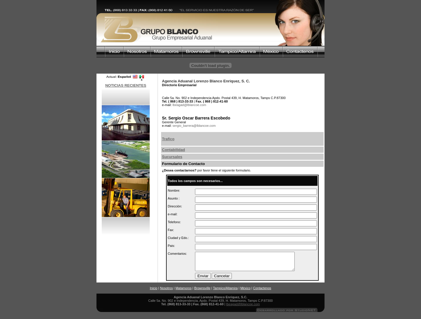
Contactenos (262, 291)
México (245, 291)
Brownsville (202, 291)
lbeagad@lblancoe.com (243, 307)
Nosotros (166, 291)
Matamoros (183, 291)
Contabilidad (173, 150)
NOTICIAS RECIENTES (125, 85)
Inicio (153, 291)
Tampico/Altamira (225, 291)
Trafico (168, 139)
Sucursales (172, 157)
